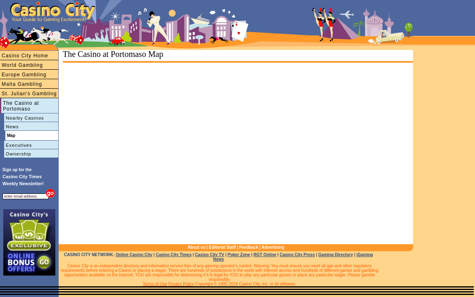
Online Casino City (134, 254)
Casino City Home (25, 56)
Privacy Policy (181, 284)
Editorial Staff (222, 247)
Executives (19, 145)
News (12, 126)
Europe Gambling (24, 75)
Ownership (18, 153)
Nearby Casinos (25, 118)
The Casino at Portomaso (21, 106)
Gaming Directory (335, 254)
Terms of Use (155, 284)
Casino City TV (209, 254)
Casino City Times (174, 254)
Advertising (272, 247)
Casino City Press (297, 254)
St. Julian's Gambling (29, 94)
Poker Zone (239, 254)
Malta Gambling (22, 84)
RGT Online (265, 254)
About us (196, 247)
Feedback (248, 247)
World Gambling (22, 65)
